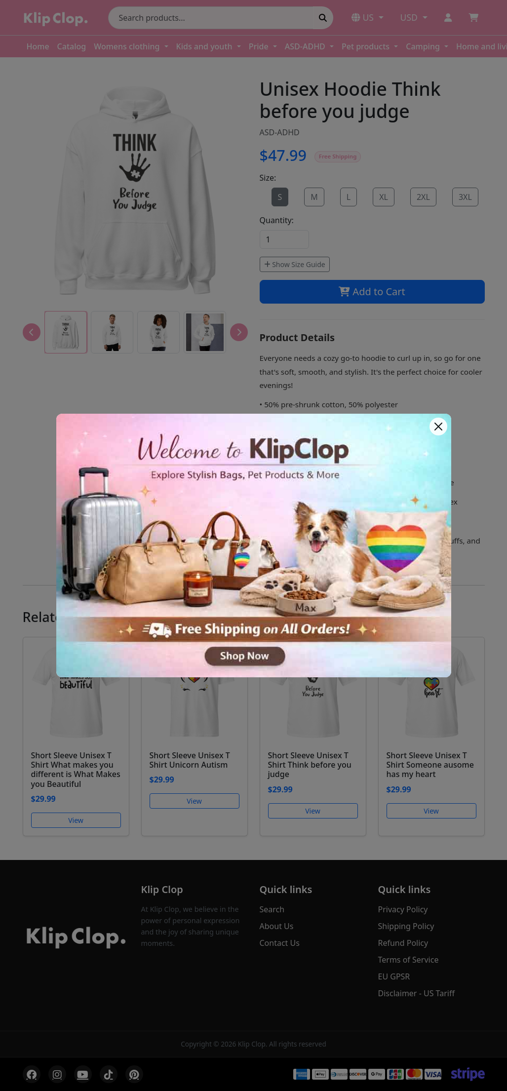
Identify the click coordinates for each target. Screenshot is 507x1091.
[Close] (438, 426)
